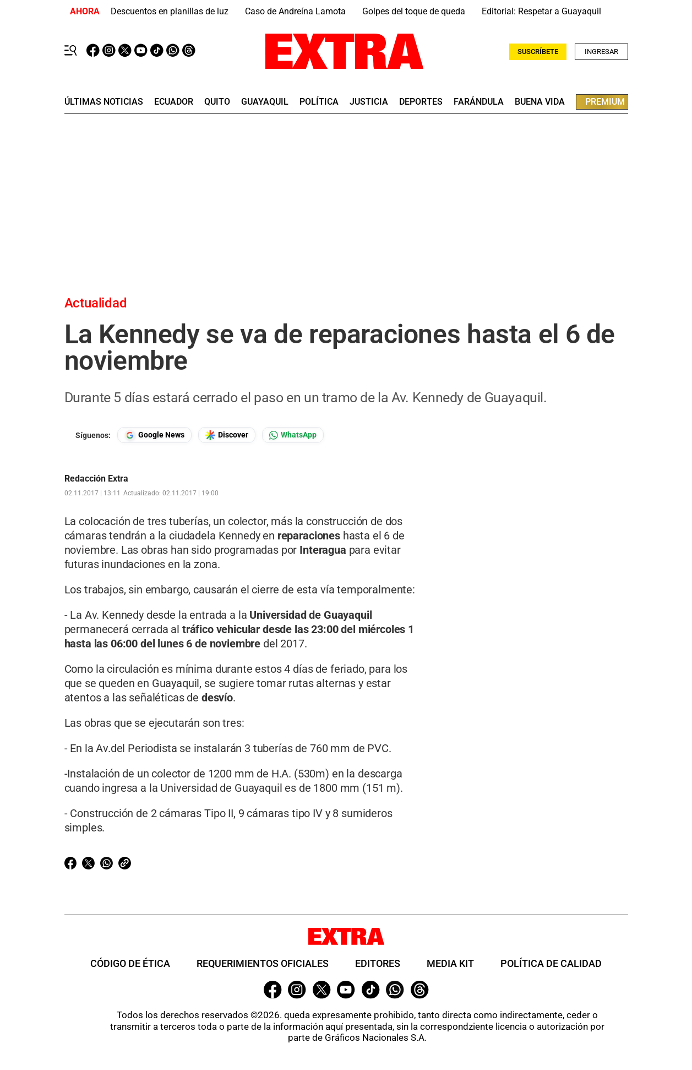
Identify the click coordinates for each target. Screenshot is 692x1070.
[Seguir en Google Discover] (226, 435)
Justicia (369, 102)
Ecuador (173, 102)
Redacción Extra (96, 478)
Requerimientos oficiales (263, 963)
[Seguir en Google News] (154, 435)
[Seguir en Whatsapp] (293, 435)
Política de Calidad (551, 963)
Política (319, 102)
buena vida (540, 102)
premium (605, 101)
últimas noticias (103, 102)
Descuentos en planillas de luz (169, 11)
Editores (377, 963)
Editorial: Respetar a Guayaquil (541, 11)
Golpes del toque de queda (413, 11)
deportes (421, 102)
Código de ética (130, 963)
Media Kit (450, 963)
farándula (479, 102)
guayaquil (264, 102)
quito (217, 102)
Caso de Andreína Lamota (295, 11)
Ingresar (601, 51)
